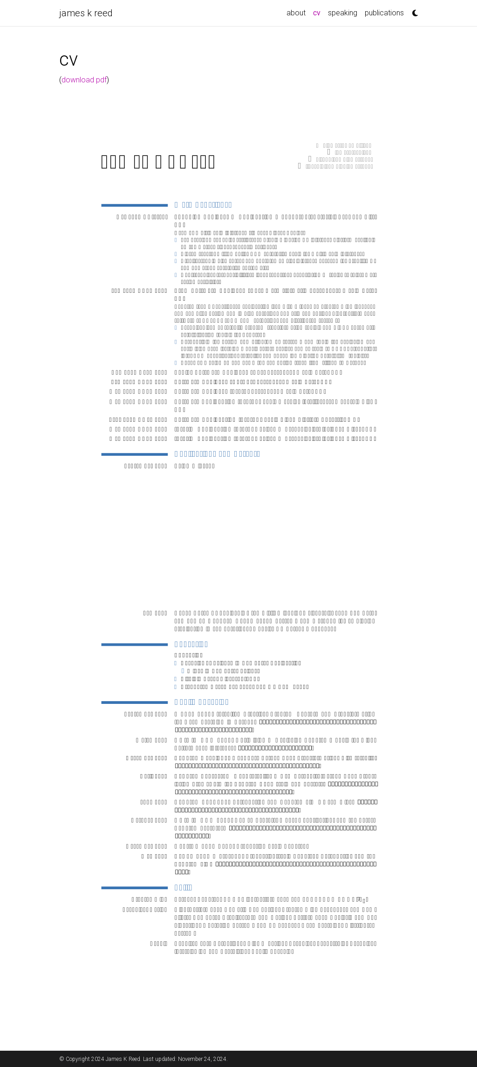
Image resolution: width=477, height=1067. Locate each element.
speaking (342, 12)
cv (318, 12)
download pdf (84, 79)
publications (384, 12)
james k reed (86, 13)
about (296, 12)
